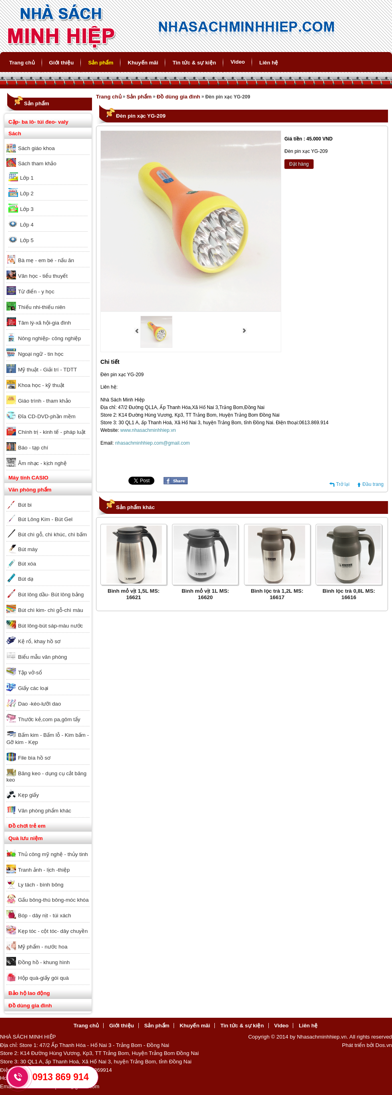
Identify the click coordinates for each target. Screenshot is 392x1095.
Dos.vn (384, 1045)
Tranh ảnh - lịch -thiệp (44, 870)
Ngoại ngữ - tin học (41, 354)
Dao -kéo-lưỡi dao (39, 704)
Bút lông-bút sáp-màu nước (50, 626)
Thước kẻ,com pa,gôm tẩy (49, 719)
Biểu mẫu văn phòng (42, 657)
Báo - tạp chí (33, 448)
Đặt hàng (299, 164)
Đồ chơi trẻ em (27, 826)
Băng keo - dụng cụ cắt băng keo (46, 776)
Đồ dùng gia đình (30, 1006)
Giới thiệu (61, 63)
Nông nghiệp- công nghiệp (49, 338)
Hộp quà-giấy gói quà (43, 978)
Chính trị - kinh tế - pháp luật (51, 432)
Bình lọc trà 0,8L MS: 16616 (348, 594)
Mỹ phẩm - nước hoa (43, 947)
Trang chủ (22, 63)
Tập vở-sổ (30, 673)
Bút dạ (25, 579)
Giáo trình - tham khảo (44, 401)
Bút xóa (27, 564)
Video (237, 62)
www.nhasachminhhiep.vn (148, 430)
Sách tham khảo (37, 163)
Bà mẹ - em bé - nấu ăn (46, 260)
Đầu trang (373, 484)
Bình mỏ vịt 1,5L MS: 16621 (134, 594)
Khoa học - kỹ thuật (41, 385)
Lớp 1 (27, 178)
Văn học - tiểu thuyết (43, 276)
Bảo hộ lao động (29, 993)
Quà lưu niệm (25, 838)
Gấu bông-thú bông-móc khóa (53, 900)
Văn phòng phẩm (30, 490)
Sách (14, 133)
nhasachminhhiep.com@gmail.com (152, 443)
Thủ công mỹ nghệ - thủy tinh (53, 854)
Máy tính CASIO (28, 478)
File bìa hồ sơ (34, 758)
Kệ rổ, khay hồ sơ (39, 641)
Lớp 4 (27, 225)
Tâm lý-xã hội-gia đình (44, 323)
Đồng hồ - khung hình (44, 962)
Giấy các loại (33, 688)
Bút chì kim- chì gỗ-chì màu (50, 610)
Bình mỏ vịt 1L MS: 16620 (205, 594)
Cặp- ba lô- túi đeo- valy (38, 122)
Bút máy (28, 549)
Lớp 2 (27, 194)
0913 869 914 (60, 1077)
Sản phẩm (100, 63)
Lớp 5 (27, 240)
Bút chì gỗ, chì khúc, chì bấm (52, 534)
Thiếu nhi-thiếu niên (41, 307)
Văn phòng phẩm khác (44, 811)
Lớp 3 (27, 209)
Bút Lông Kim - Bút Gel (45, 519)
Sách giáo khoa (36, 148)
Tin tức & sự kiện (194, 63)
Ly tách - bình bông (41, 885)
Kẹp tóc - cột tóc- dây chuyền (53, 931)
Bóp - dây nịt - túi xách (44, 915)
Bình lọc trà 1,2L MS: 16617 (277, 594)
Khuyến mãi (143, 63)
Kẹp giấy (28, 795)
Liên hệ (268, 63)
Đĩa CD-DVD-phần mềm (47, 416)
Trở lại (343, 484)
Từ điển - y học (36, 292)
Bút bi (25, 505)
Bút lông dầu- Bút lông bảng (51, 595)
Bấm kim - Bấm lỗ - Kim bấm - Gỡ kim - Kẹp (47, 738)
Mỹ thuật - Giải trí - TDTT (47, 370)
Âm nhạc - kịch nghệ (42, 463)
